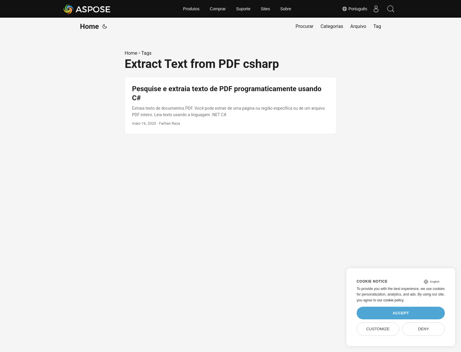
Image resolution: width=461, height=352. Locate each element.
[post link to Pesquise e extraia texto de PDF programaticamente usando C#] (230, 105)
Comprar (218, 8)
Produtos (191, 8)
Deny (423, 329)
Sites (265, 8)
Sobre (285, 8)
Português (354, 8)
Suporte (243, 8)
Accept (400, 313)
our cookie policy (390, 300)
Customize (378, 329)
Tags (146, 53)
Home (89, 26)
